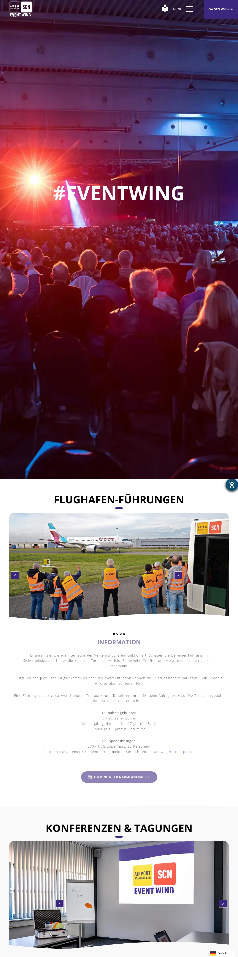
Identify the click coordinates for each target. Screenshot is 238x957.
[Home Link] (20, 9)
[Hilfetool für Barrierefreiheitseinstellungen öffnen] (232, 485)
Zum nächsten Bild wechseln (15, 575)
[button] (189, 9)
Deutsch (218, 953)
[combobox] (221, 953)
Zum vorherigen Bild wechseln (178, 575)
